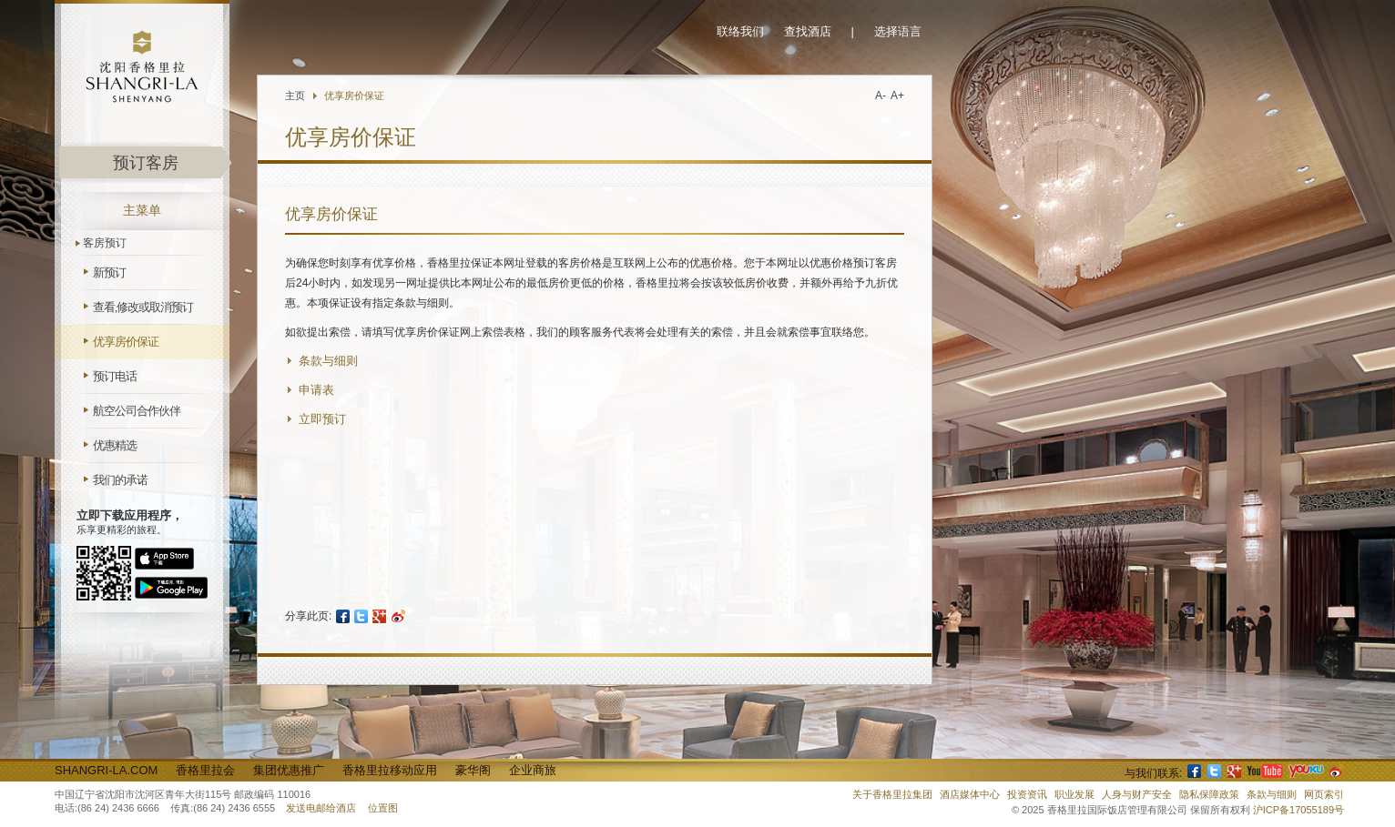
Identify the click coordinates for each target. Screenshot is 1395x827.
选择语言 (898, 31)
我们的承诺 (120, 480)
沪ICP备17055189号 (1298, 809)
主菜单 (142, 210)
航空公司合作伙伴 (136, 411)
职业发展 (1074, 794)
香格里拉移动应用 (389, 770)
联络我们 (740, 31)
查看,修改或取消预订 (143, 307)
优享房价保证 (125, 341)
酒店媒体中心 (970, 794)
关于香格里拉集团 (892, 794)
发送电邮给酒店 (321, 807)
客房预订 (105, 242)
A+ (897, 95)
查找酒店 (807, 31)
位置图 (383, 807)
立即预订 (322, 419)
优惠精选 (115, 445)
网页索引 (1324, 794)
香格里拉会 (205, 770)
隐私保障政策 (1209, 794)
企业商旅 (532, 770)
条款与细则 (328, 361)
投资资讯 (1027, 794)
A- (880, 95)
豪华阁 (473, 770)
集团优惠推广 (288, 770)
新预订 (109, 272)
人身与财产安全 (1137, 794)
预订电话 (115, 376)
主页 (295, 95)
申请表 (316, 390)
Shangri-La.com (106, 770)
